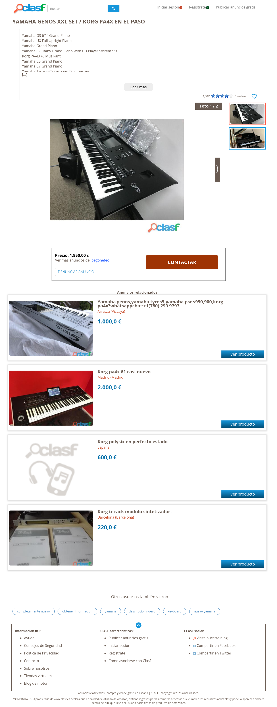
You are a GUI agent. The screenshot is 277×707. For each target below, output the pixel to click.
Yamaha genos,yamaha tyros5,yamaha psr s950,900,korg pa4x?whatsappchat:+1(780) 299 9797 (160, 304)
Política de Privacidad (41, 653)
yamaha (111, 611)
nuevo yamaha (204, 611)
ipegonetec (100, 260)
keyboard (174, 611)
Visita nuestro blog (210, 637)
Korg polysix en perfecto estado (133, 442)
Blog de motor (36, 683)
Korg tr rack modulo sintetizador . (135, 512)
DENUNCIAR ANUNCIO (76, 271)
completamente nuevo (33, 611)
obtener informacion (77, 611)
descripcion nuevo (142, 611)
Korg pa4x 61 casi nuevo (124, 372)
